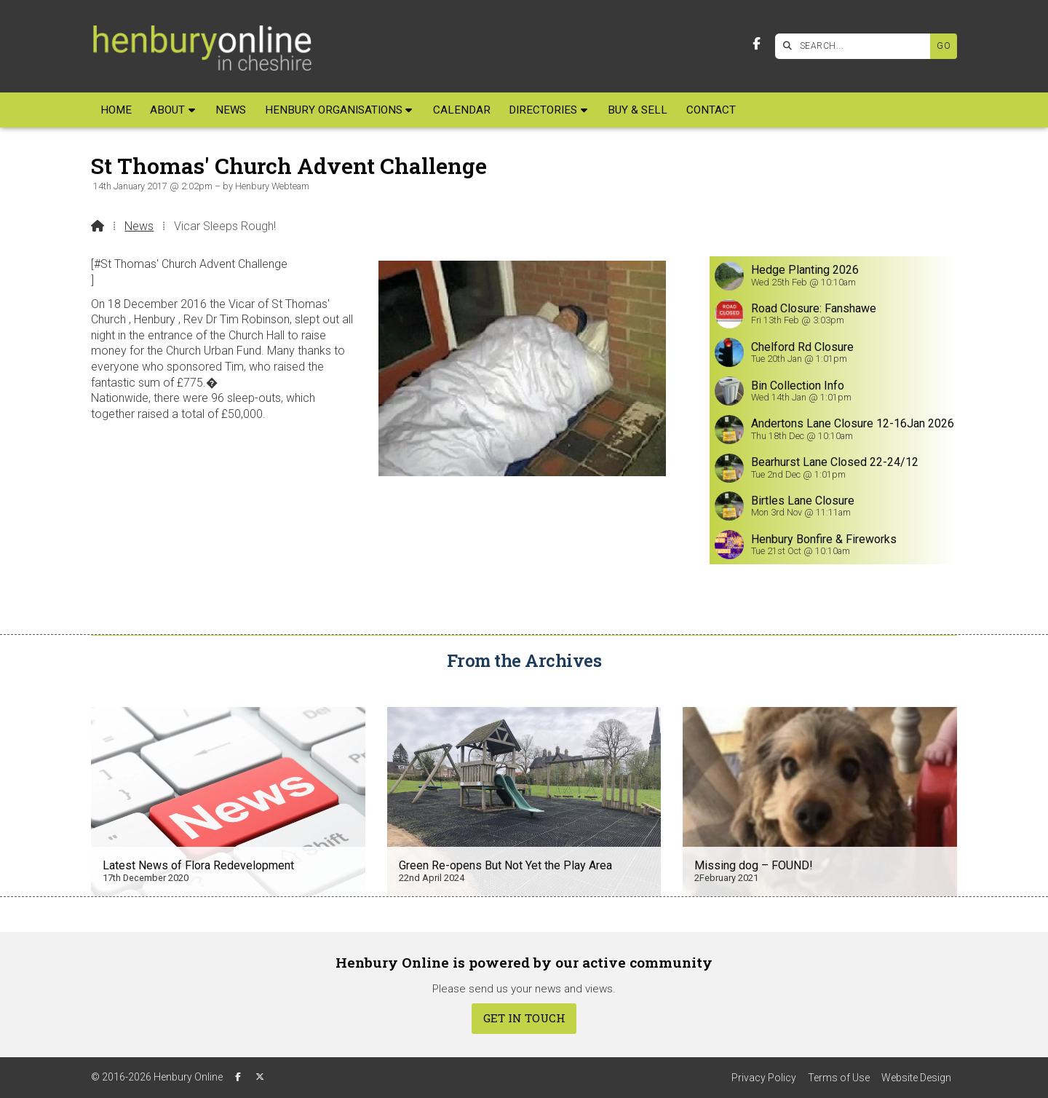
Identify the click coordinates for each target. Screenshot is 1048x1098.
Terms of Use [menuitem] (839, 1077)
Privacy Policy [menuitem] (763, 1077)
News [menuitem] (230, 109)
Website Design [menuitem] (916, 1077)
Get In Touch (524, 1018)
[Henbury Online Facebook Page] (757, 44)
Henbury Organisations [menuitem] (333, 109)
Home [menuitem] (116, 109)
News (139, 226)
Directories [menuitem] (543, 109)
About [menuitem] (167, 109)
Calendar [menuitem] (462, 109)
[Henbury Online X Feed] (259, 1077)
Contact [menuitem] (711, 109)
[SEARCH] (856, 46)
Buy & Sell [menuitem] (637, 109)
